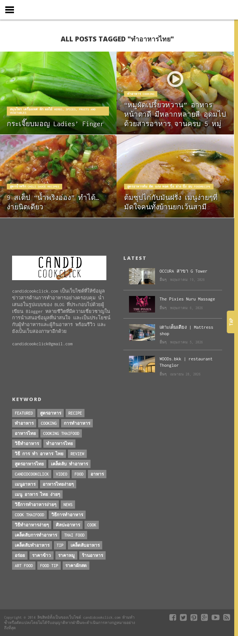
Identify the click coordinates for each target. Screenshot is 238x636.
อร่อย (20, 555)
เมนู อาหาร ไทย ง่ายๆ (37, 494)
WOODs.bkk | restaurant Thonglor (186, 362)
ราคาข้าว (41, 555)
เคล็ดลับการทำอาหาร (36, 535)
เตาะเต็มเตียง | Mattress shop (186, 330)
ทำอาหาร (24, 423)
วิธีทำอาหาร (27, 443)
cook (91, 525)
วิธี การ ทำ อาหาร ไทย (39, 453)
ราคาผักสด (76, 565)
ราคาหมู (66, 555)
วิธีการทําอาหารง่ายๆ (35, 504)
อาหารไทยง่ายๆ (58, 484)
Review (77, 453)
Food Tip (49, 565)
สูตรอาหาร (50, 413)
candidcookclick (32, 474)
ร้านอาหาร (92, 555)
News (67, 504)
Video (61, 474)
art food (24, 565)
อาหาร (97, 474)
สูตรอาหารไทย (29, 464)
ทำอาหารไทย (59, 443)
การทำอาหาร (77, 423)
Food (78, 474)
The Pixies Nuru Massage (187, 298)
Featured (24, 413)
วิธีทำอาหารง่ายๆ (32, 525)
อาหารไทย (25, 433)
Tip (60, 545)
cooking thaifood (61, 433)
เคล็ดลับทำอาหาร (32, 545)
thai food (74, 535)
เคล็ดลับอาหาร (85, 545)
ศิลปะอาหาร (68, 525)
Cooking (49, 423)
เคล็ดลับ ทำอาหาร (69, 464)
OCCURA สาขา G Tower (183, 270)
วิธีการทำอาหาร (67, 514)
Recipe (75, 413)
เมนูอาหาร (25, 484)
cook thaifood (29, 514)
